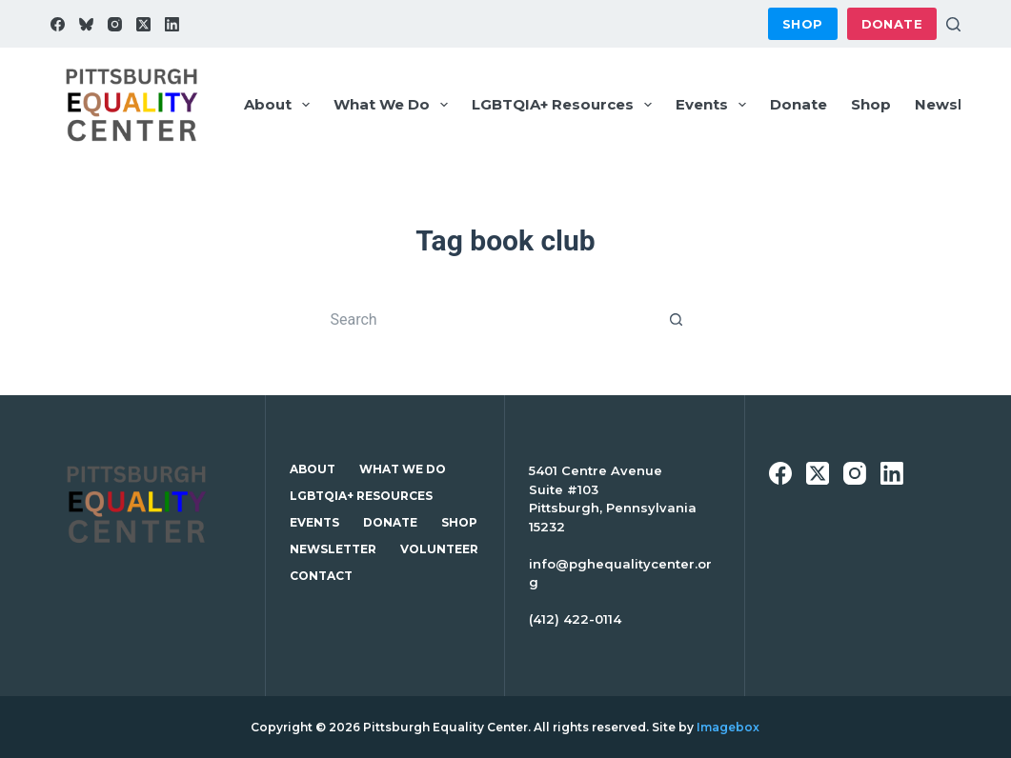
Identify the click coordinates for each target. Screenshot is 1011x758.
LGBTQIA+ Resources (565, 104)
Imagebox (728, 727)
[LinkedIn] (172, 24)
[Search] (953, 24)
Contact (321, 575)
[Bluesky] (86, 24)
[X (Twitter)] (143, 24)
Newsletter (333, 549)
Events (715, 104)
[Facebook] (58, 24)
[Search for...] (485, 319)
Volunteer (439, 549)
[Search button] (676, 319)
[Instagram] (115, 24)
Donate (891, 23)
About (280, 104)
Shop (802, 23)
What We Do (394, 104)
